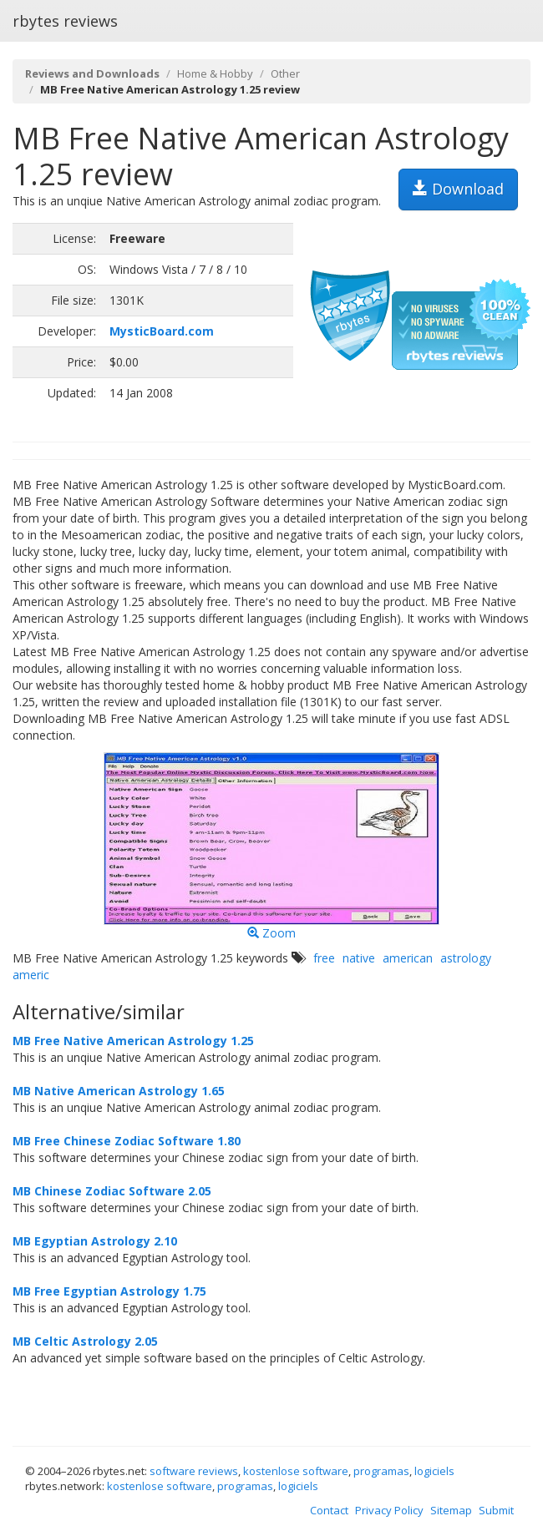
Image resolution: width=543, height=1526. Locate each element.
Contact (329, 1510)
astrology (465, 958)
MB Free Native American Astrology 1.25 (133, 1040)
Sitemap (451, 1510)
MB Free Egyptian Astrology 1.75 (109, 1291)
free (324, 958)
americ (31, 975)
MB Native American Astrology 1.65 (119, 1091)
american (408, 958)
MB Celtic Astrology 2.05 (85, 1341)
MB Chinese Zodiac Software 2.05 (112, 1191)
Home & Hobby (215, 73)
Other (285, 73)
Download (458, 189)
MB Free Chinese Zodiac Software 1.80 (127, 1141)
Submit (496, 1510)
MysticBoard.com (161, 331)
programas (381, 1470)
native (359, 958)
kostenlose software (295, 1470)
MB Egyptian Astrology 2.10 (95, 1241)
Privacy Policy (389, 1510)
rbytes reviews (65, 21)
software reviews (194, 1470)
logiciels (434, 1470)
